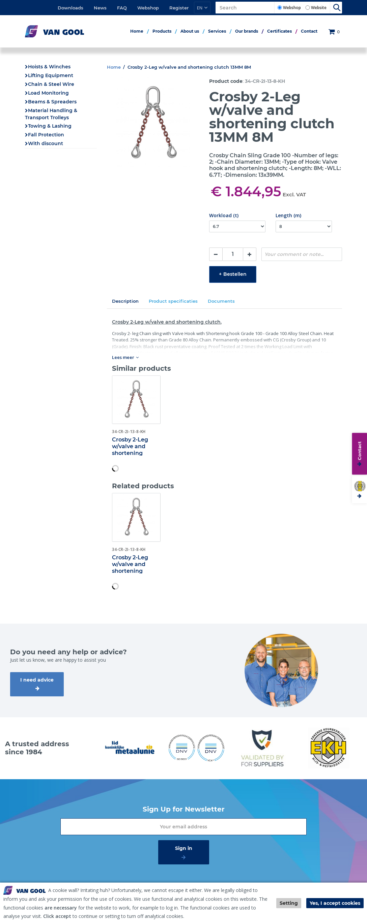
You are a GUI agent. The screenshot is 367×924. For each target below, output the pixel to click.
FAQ (122, 7)
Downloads (70, 7)
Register (179, 7)
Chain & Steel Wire (51, 84)
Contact (309, 31)
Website (319, 7)
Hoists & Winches (49, 67)
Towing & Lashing (50, 126)
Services (217, 31)
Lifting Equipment (50, 75)
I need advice (37, 680)
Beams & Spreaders (52, 102)
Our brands (246, 31)
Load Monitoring (48, 93)
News (100, 7)
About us (189, 31)
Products (161, 31)
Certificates (279, 31)
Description (125, 301)
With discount (45, 143)
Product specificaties (173, 301)
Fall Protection (46, 135)
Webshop (148, 7)
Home (136, 31)
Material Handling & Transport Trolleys (51, 114)
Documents (221, 301)
